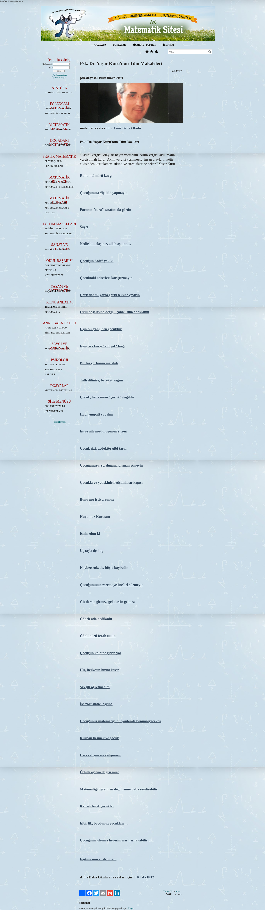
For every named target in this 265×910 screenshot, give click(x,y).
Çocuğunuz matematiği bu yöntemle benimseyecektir (120, 721)
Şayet (84, 227)
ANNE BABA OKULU (56, 327)
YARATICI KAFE (53, 369)
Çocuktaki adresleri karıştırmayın (106, 278)
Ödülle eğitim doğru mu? (99, 772)
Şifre (50, 67)
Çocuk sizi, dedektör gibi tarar (103, 448)
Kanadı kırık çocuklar (97, 806)
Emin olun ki (90, 533)
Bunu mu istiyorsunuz (97, 499)
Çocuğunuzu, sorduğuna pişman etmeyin (111, 465)
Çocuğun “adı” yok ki (96, 261)
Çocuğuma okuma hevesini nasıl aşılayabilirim (116, 840)
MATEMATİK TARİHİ (56, 202)
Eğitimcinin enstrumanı (98, 859)
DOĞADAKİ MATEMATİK (58, 145)
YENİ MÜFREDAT (54, 275)
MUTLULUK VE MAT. (56, 364)
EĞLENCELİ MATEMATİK (58, 108)
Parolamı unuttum (60, 75)
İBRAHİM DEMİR (54, 411)
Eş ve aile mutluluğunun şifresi (103, 431)
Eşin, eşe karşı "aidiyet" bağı (102, 346)
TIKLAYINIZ (143, 877)
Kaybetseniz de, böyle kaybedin (104, 568)
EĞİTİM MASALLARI (56, 228)
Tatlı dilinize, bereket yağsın (101, 380)
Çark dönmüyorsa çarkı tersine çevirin (110, 295)
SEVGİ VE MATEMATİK (57, 348)
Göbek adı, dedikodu (96, 619)
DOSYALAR (119, 45)
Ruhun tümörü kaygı (96, 175)
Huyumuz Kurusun (95, 516)
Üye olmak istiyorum (60, 77)
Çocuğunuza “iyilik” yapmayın (104, 193)
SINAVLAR (50, 270)
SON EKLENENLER (55, 406)
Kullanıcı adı (47, 64)
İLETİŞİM (168, 45)
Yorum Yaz (168, 891)
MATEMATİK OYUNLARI (58, 129)
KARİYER (50, 374)
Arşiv (177, 891)
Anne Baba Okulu (127, 128)
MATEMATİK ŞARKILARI (58, 113)
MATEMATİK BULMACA (58, 182)
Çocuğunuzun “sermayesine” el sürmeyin (111, 585)
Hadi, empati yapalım (96, 414)
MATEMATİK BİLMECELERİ (59, 187)
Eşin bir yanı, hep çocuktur (101, 329)
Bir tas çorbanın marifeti (99, 363)
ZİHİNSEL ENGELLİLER (57, 332)
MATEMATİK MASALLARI (59, 233)
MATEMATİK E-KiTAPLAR (58, 390)
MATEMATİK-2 (52, 312)
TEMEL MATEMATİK (56, 307)
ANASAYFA (100, 45)
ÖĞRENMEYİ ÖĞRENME (58, 265)
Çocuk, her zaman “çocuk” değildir (107, 397)
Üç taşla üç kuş (91, 551)
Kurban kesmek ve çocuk (99, 738)
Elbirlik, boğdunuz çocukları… (104, 823)
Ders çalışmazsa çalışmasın (100, 755)
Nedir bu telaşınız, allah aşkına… (105, 244)
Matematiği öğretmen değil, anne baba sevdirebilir (118, 789)
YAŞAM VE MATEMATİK (58, 291)
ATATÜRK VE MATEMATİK (59, 92)
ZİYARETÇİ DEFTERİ (144, 45)
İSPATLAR (50, 212)
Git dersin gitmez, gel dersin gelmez (107, 602)
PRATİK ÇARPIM (53, 161)
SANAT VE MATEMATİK (57, 249)
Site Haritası (60, 422)
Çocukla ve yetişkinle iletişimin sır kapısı (111, 482)
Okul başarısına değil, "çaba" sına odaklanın (114, 312)
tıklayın (130, 908)
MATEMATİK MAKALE (57, 207)
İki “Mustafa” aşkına (96, 704)
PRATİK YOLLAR (54, 166)
